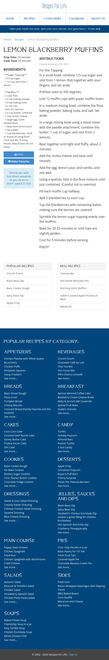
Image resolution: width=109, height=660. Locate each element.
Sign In (73, 654)
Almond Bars (65, 439)
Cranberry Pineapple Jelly (72, 528)
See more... (10, 378)
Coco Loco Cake (13, 431)
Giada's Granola (67, 409)
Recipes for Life (54, 6)
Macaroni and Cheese (70, 601)
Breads (13, 386)
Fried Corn (64, 582)
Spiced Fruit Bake (68, 405)
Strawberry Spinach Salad (19, 594)
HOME (10, 18)
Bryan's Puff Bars (68, 474)
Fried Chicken (12, 563)
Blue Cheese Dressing (16, 516)
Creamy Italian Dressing (18, 504)
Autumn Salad (12, 582)
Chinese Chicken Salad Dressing (22, 508)
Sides (64, 575)
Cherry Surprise (67, 478)
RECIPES (29, 18)
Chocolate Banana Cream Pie (75, 563)
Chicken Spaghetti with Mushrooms (25, 559)
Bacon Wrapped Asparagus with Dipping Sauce (81, 587)
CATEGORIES (52, 18)
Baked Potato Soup (15, 620)
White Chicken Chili (15, 636)
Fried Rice (9, 555)
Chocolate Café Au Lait (71, 362)
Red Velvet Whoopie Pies (74, 280)
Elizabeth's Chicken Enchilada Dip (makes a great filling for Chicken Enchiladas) (77, 517)
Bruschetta (10, 362)
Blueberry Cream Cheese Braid (76, 397)
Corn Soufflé (65, 597)
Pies (62, 540)
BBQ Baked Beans (68, 593)
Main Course (19, 540)
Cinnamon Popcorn (69, 470)
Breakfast (71, 386)
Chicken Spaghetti (14, 551)
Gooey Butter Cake (15, 439)
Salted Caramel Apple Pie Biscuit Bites (79, 297)
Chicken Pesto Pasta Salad (19, 598)
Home (7, 39)
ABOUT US (98, 18)
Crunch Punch (14, 273)
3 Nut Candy (65, 447)
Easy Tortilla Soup (14, 628)
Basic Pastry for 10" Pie (71, 551)
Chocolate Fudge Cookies (18, 482)
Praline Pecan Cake (15, 443)
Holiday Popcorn (67, 435)
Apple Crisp (13, 303)
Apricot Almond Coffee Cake (74, 393)
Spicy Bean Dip (15, 295)
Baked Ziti (66, 306)
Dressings (16, 494)
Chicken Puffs (12, 366)
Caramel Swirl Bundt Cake (19, 435)
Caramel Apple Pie (68, 559)
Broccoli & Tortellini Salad (19, 586)
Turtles (62, 431)
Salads (13, 575)
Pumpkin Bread (13, 401)
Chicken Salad (12, 590)
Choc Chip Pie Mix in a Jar (72, 547)
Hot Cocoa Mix (66, 370)
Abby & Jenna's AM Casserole (75, 401)
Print (18, 154)
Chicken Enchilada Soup (18, 632)
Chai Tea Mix (65, 366)
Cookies (14, 459)
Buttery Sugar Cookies (17, 474)
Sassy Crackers (12, 374)
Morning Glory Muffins (73, 288)
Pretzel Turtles (66, 443)
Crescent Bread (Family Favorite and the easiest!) (27, 410)
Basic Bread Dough (15, 393)
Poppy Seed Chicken (16, 547)
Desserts (69, 459)
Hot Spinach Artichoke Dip (73, 524)
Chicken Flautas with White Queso (24, 358)
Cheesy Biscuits (13, 405)
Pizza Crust (10, 397)
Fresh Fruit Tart (67, 555)
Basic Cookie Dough (18, 288)
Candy (65, 424)
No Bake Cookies (14, 470)
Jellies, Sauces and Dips (76, 496)
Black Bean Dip (15, 280)
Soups (11, 613)
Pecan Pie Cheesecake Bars (74, 482)
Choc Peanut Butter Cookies (20, 478)
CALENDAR (76, 18)
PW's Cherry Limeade (70, 374)
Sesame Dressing (14, 512)
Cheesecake (67, 273)
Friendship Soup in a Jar (18, 624)
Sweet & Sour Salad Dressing (21, 500)
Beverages (71, 351)
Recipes (19, 39)
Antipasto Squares (15, 370)
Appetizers (17, 351)
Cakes (11, 424)
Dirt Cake (9, 447)
